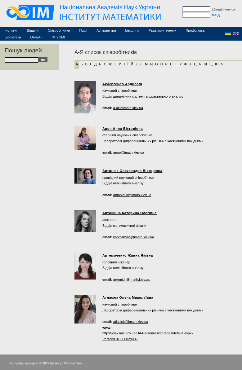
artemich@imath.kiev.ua (131, 279)
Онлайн (36, 37)
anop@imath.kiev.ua (128, 152)
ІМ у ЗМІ (58, 37)
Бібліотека (13, 37)
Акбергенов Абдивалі (122, 84)
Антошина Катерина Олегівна (129, 213)
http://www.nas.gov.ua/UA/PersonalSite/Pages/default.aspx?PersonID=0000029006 (147, 336)
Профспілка (195, 30)
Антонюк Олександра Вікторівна (132, 171)
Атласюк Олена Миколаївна (127, 297)
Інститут (11, 30)
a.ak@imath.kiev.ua (128, 108)
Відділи (33, 30)
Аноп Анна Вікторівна (122, 128)
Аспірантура (106, 30)
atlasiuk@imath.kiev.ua (130, 322)
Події (83, 30)
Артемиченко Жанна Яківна (127, 255)
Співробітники (59, 30)
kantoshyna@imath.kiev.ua (133, 237)
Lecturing (132, 30)
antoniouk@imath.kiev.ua (132, 195)
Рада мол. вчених (163, 30)
